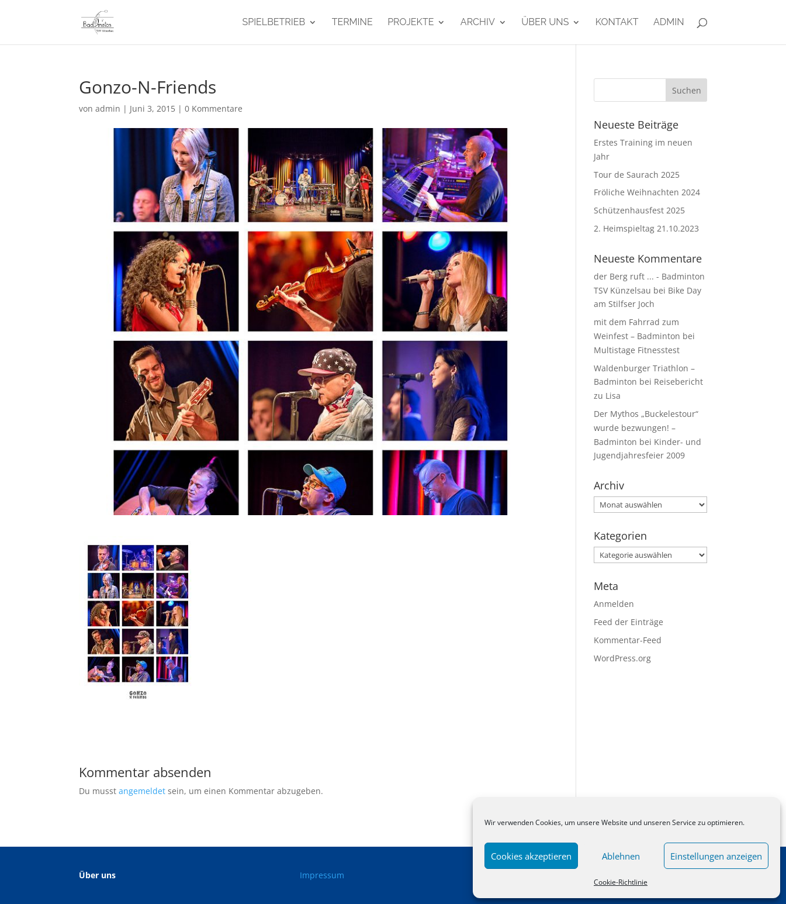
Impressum (322, 875)
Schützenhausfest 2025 (639, 210)
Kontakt (617, 22)
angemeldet (142, 790)
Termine (352, 22)
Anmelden (614, 603)
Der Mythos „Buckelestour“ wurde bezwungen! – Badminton (646, 427)
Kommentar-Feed (628, 640)
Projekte (410, 22)
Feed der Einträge (628, 621)
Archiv (477, 22)
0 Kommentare (214, 108)
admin (668, 22)
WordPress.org (622, 658)
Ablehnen (621, 856)
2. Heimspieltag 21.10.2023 (646, 228)
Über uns (545, 22)
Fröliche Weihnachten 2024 (647, 192)
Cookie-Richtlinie (621, 882)
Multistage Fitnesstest (637, 350)
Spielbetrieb (273, 22)
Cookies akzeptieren (531, 856)
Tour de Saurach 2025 (637, 174)
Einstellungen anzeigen (716, 856)
